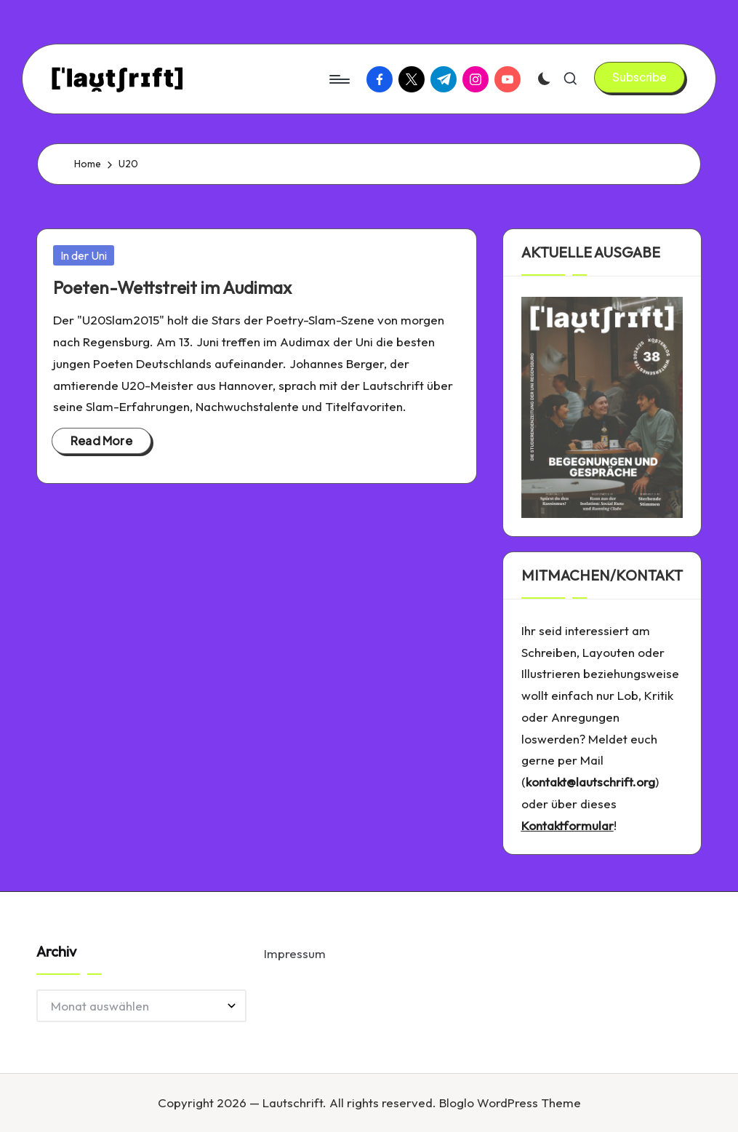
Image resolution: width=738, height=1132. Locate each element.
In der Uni (83, 255)
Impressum (295, 953)
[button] (639, 77)
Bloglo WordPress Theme (510, 1102)
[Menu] (338, 79)
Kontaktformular (567, 825)
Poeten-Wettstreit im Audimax (172, 287)
